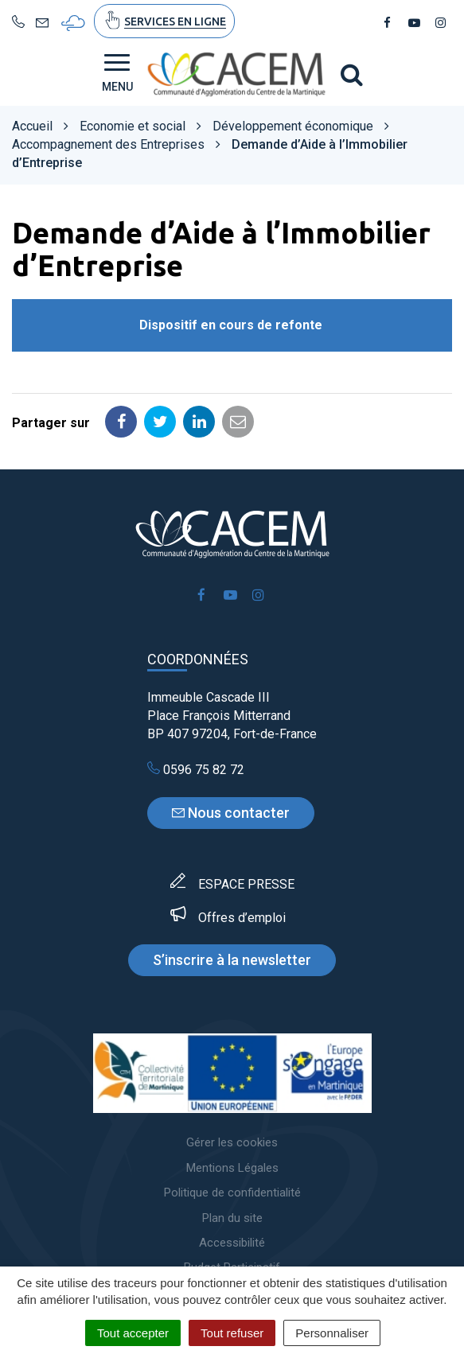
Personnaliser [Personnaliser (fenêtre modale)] (331, 1333)
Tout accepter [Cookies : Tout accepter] (133, 1333)
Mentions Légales (232, 1168)
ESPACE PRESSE (246, 884)
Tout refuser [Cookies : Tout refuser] (232, 1333)
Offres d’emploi (242, 917)
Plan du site (232, 1218)
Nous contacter (231, 812)
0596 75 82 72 (195, 769)
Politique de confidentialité (232, 1192)
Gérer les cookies (232, 1142)
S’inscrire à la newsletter (232, 959)
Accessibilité (232, 1242)
